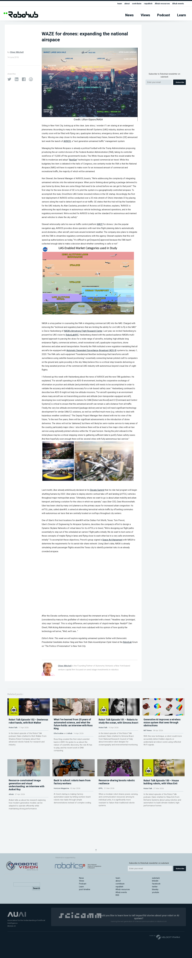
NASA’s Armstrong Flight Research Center (83, 331)
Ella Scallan (58, 745)
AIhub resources (161, 4)
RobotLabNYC (72, 335)
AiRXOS (67, 141)
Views (145, 15)
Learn (181, 15)
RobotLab (127, 642)
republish (147, 4)
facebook (156, 884)
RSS (117, 895)
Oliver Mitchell (17, 52)
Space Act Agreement (112, 540)
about (125, 4)
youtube (155, 892)
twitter (155, 887)
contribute (135, 4)
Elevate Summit (97, 490)
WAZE (100, 224)
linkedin (155, 881)
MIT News (148, 742)
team (118, 4)
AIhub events (178, 4)
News (129, 15)
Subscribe (180, 82)
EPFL (101, 812)
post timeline (84, 889)
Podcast (163, 15)
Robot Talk (13, 739)
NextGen (73, 159)
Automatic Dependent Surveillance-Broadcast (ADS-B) (91, 350)
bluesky (155, 889)
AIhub (69, 745)
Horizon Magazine (61, 812)
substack (156, 878)
